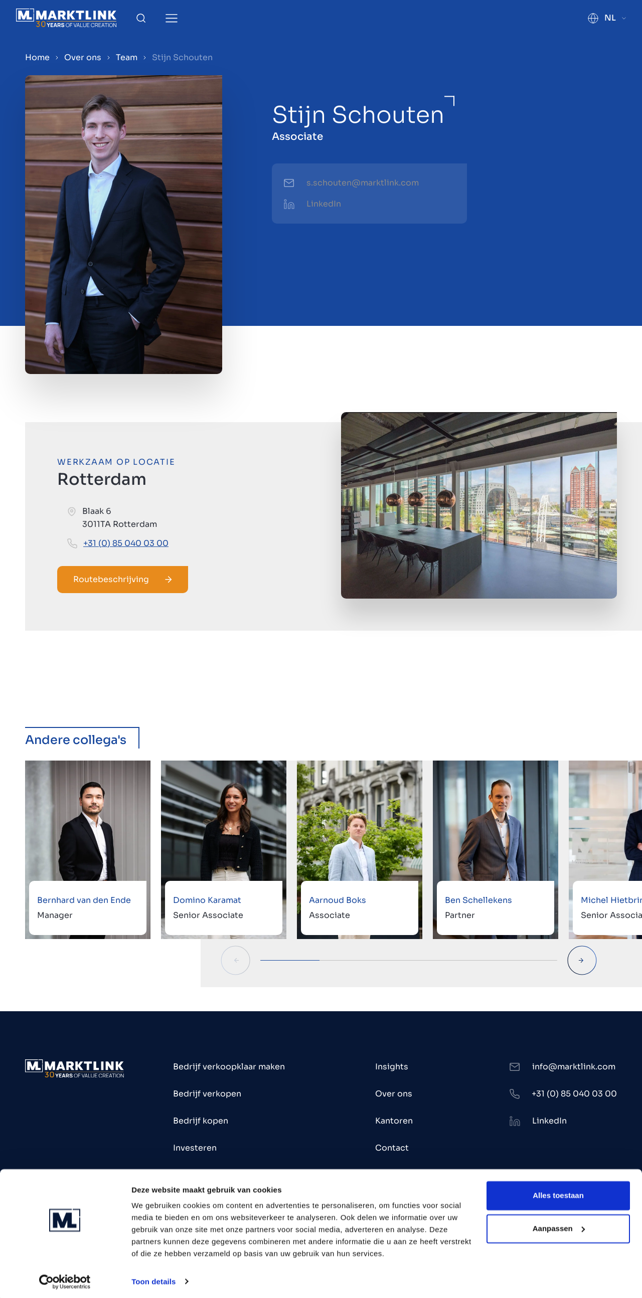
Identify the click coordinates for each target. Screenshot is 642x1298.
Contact (392, 1148)
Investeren (195, 1148)
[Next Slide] (582, 960)
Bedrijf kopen (200, 1121)
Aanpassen (559, 1225)
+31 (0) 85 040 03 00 (126, 543)
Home (37, 57)
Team (126, 57)
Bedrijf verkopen (207, 1093)
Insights (391, 1066)
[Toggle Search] (140, 18)
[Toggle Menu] (172, 18)
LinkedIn (323, 204)
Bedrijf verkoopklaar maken (229, 1066)
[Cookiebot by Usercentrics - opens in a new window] (65, 1278)
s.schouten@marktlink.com (362, 182)
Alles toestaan (558, 1192)
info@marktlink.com (573, 1066)
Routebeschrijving (122, 579)
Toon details (153, 1278)
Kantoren (394, 1121)
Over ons (82, 57)
